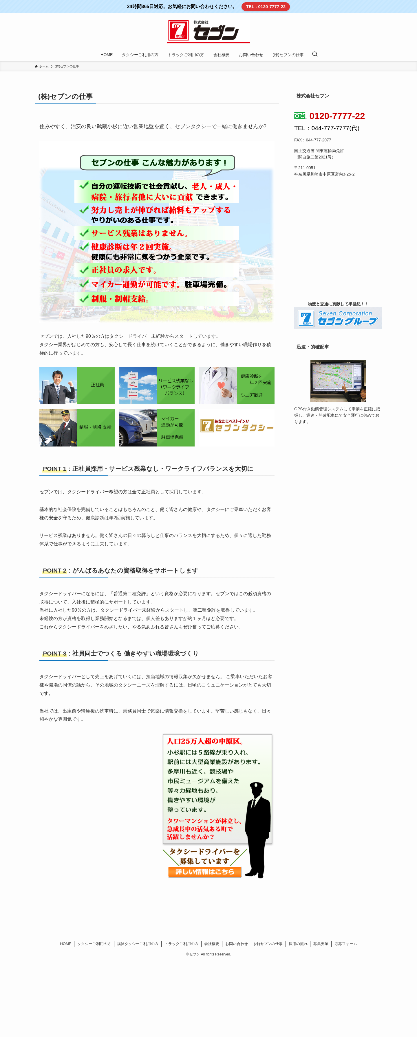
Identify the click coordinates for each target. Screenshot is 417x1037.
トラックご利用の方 (181, 944)
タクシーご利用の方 (94, 944)
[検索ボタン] (314, 54)
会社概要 (211, 944)
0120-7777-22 (329, 116)
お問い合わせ (236, 944)
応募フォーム (345, 944)
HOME (65, 944)
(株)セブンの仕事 (268, 944)
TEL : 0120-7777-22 (266, 6)
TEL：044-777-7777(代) (326, 128)
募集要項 (320, 944)
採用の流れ (298, 944)
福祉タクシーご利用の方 (137, 944)
